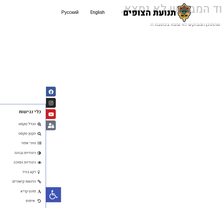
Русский (23, 12)
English (51, 12)
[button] (7, 194)
